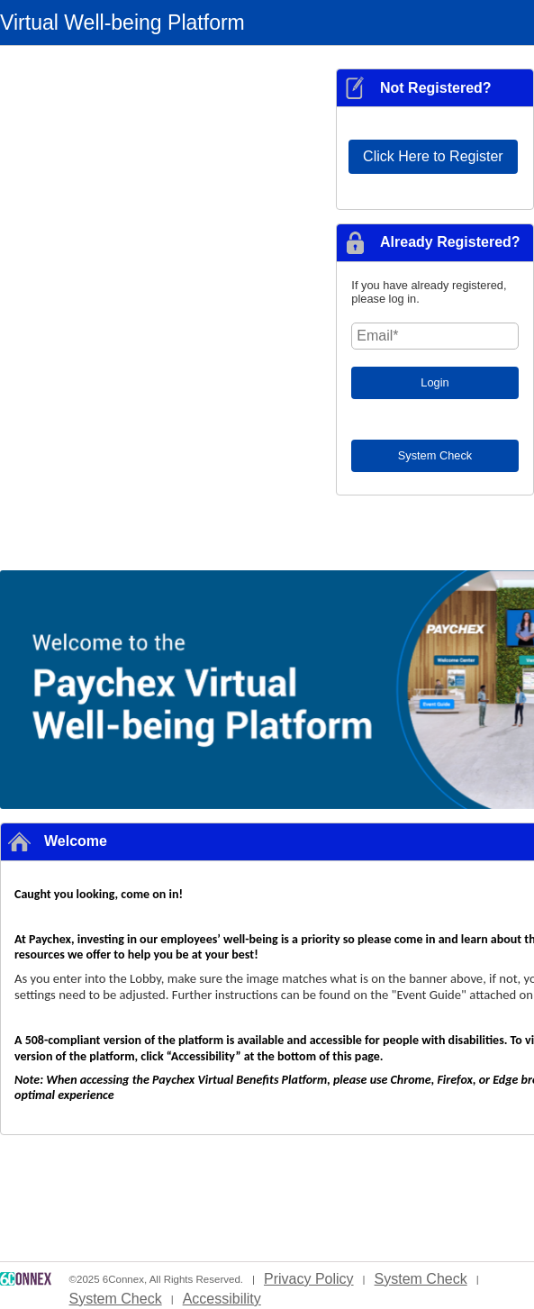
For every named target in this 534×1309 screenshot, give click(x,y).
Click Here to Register (433, 156)
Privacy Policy (309, 1278)
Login (434, 382)
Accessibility (222, 1298)
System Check (435, 455)
